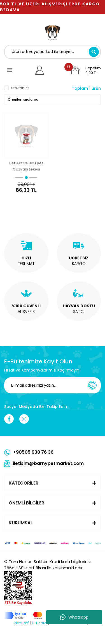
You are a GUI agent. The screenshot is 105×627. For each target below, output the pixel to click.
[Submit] (92, 385)
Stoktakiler (20, 88)
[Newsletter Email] (54, 385)
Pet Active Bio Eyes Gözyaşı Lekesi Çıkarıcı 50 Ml (26, 166)
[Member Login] (39, 70)
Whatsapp (74, 617)
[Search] (52, 52)
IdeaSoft (21, 623)
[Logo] (52, 32)
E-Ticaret (39, 623)
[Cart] (85, 70)
